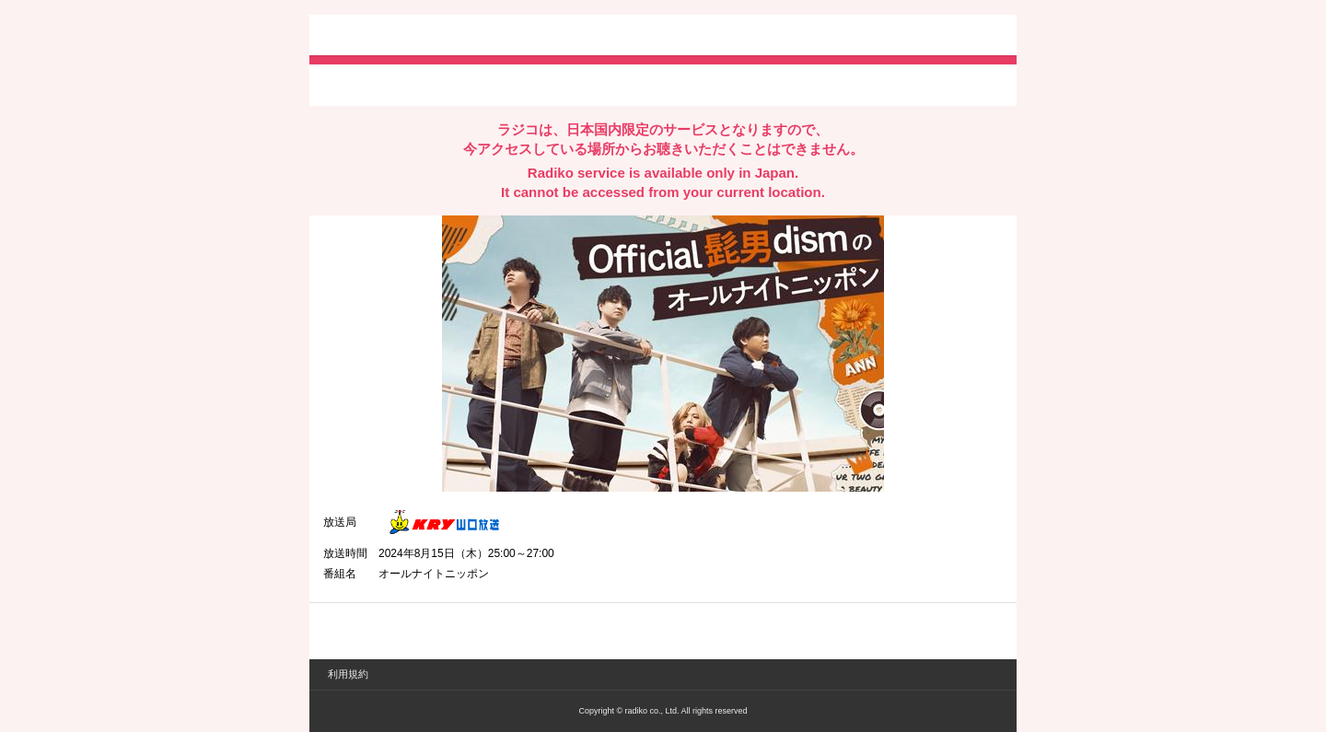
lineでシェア (511, 84)
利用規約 (348, 674)
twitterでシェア (351, 84)
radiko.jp (378, 37)
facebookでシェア (426, 84)
